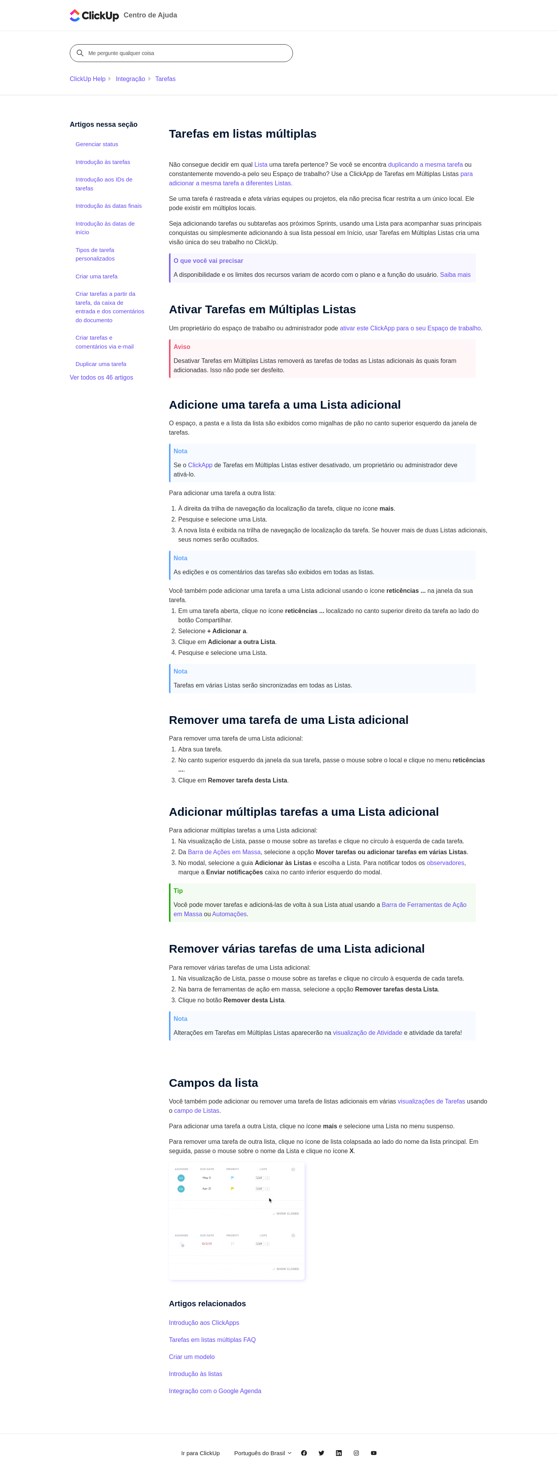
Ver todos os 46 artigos (101, 377)
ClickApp (200, 465)
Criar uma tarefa (96, 276)
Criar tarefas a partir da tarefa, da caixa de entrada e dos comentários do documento (110, 306)
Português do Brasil (263, 1453)
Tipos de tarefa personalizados (95, 254)
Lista (261, 164)
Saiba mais (455, 274)
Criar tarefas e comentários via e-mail (105, 342)
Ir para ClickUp (200, 1453)
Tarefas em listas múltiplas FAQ (212, 1340)
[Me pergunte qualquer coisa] (182, 53)
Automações (229, 914)
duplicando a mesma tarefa (425, 164)
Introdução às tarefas (103, 162)
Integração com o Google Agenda (215, 1391)
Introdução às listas (195, 1374)
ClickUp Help (87, 79)
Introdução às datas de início (105, 228)
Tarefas (165, 79)
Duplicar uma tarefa (101, 364)
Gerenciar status (97, 144)
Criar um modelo (192, 1357)
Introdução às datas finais (109, 205)
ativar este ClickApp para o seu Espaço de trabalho (410, 328)
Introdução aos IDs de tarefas (104, 184)
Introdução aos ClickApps (204, 1322)
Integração (130, 79)
